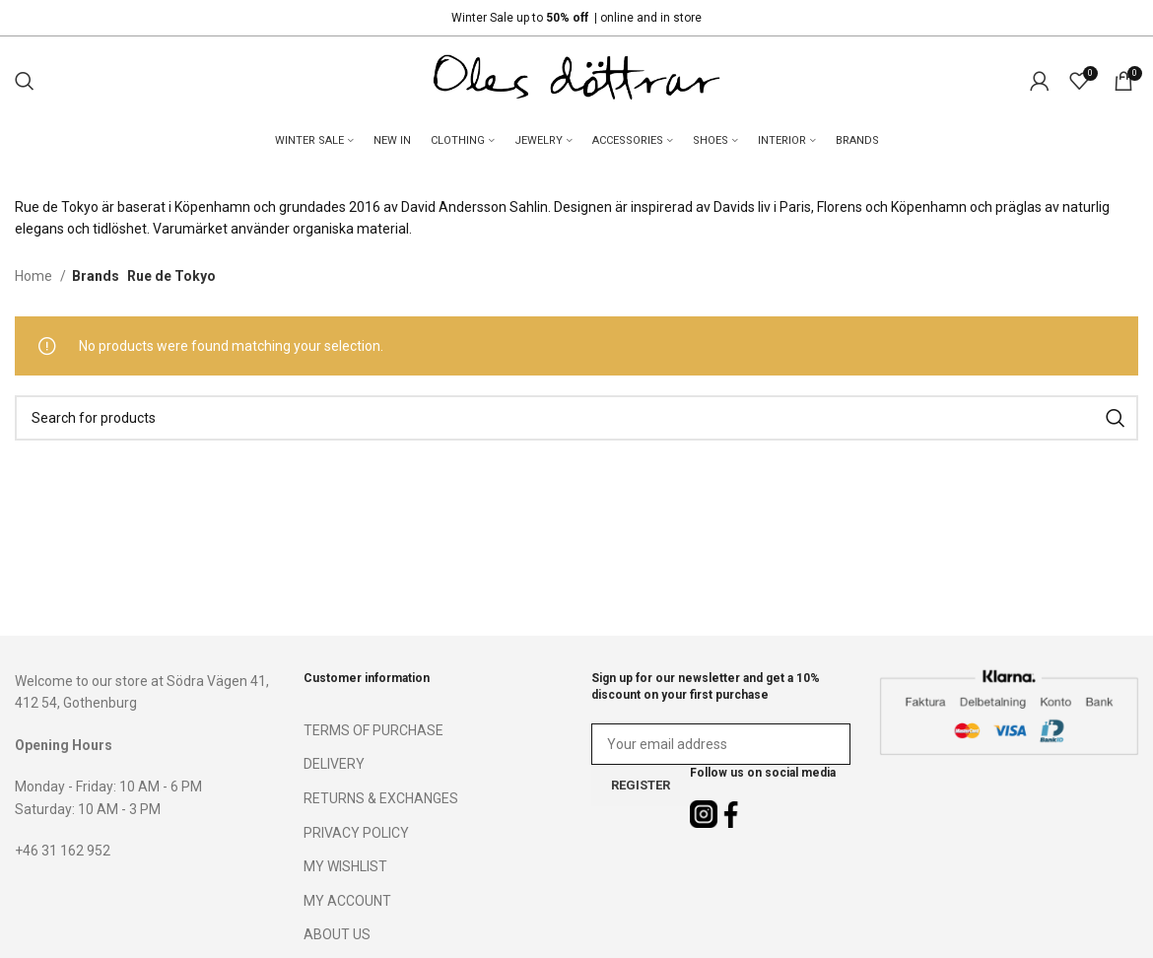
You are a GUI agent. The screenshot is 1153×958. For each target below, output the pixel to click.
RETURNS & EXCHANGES (381, 798)
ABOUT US (337, 934)
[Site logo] (576, 80)
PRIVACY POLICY (356, 833)
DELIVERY (334, 764)
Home (35, 276)
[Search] (24, 81)
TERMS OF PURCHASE (373, 730)
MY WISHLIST (345, 866)
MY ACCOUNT (347, 901)
